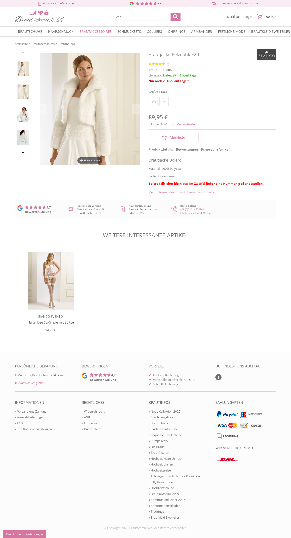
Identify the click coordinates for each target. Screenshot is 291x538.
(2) (167, 64)
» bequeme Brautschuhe (165, 435)
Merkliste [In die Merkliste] (173, 137)
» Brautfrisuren (159, 453)
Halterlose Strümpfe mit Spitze (51, 322)
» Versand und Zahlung (30, 411)
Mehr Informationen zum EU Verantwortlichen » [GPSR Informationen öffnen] (181, 192)
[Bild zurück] (42, 109)
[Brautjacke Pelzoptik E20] (89, 109)
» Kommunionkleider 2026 (167, 500)
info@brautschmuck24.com (195, 213)
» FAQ (19, 423)
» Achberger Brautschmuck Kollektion (174, 476)
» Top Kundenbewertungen (33, 429)
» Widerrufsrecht (93, 411)
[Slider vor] (23, 153)
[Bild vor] (137, 109)
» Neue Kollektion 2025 (165, 411)
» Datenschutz (91, 429)
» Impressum (91, 423)
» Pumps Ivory (158, 441)
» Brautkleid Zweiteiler (164, 517)
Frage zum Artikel (215, 149)
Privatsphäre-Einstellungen (24, 534)
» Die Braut (156, 447)
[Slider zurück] (23, 53)
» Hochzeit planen (161, 464)
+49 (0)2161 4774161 (192, 209)
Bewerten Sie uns (38, 212)
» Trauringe (156, 511)
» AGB (86, 417)
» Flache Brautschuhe (163, 429)
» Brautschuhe (158, 423)
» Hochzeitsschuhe (161, 488)
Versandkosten (187, 124)
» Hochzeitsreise (160, 470)
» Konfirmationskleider (164, 506)
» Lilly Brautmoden (162, 482)
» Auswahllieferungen (29, 417)
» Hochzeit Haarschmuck (165, 459)
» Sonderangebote (161, 417)
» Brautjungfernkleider (164, 494)
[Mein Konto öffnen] (248, 16)
